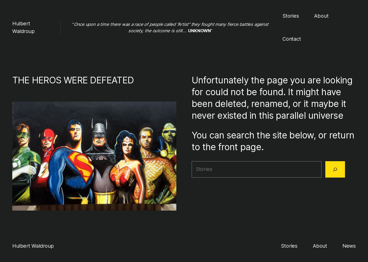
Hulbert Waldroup (33, 246)
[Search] (335, 169)
